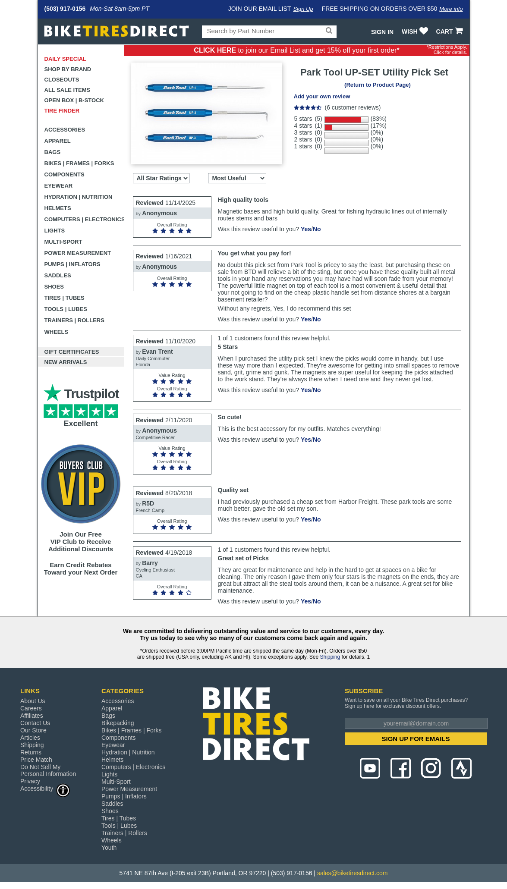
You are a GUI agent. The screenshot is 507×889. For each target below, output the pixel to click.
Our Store (33, 730)
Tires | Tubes (64, 298)
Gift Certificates (71, 352)
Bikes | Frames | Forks (79, 163)
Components (64, 174)
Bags (52, 152)
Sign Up (303, 9)
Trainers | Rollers (74, 320)
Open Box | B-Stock (74, 100)
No (317, 229)
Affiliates (31, 715)
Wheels (56, 332)
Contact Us (35, 722)
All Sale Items (67, 90)
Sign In (382, 31)
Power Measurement (77, 253)
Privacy (30, 781)
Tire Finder (62, 110)
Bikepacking (117, 722)
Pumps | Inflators (72, 264)
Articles (30, 737)
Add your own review (322, 96)
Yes (306, 229)
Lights (54, 230)
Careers (31, 708)
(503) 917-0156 (65, 8)
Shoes (54, 286)
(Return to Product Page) (377, 85)
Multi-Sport (63, 242)
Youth (109, 847)
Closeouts (61, 79)
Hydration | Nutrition (78, 197)
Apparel (57, 141)
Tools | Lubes (65, 309)
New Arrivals (65, 362)
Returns (30, 752)
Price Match (36, 759)
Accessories (64, 129)
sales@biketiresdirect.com (352, 873)
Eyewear (58, 185)
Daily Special (65, 59)
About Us (32, 700)
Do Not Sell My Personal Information (48, 770)
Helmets (57, 208)
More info (451, 9)
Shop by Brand (67, 69)
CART (450, 31)
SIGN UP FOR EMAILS (415, 738)
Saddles (57, 275)
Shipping (330, 657)
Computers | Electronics (84, 219)
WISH (416, 31)
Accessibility (45, 788)
